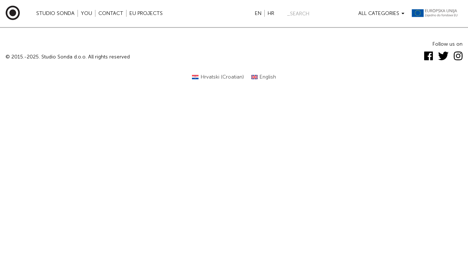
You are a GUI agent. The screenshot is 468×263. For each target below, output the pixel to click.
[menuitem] (218, 77)
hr (271, 13)
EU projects (146, 13)
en (258, 13)
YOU (86, 13)
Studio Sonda (55, 13)
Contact (110, 13)
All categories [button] (381, 13)
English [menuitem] (268, 77)
